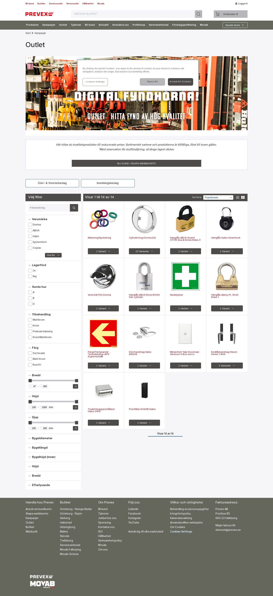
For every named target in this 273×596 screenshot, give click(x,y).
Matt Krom (39, 359)
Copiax (37, 248)
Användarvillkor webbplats (186, 523)
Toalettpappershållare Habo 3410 (101, 410)
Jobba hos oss (107, 518)
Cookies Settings (181, 532)
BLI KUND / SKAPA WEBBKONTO (136, 163)
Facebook (134, 514)
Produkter (32, 25)
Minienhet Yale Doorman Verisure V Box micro (184, 353)
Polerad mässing (42, 332)
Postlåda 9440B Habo (142, 409)
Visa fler (53, 255)
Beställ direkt (235, 25)
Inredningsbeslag (108, 183)
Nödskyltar (176, 295)
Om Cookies (177, 527)
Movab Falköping (70, 550)
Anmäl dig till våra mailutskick (145, 532)
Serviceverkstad (158, 25)
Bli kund (29, 4)
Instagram (134, 518)
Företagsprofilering (184, 25)
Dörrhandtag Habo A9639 (140, 353)
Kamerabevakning (181, 518)
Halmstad (66, 523)
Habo (36, 236)
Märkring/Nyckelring (99, 238)
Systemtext (40, 242)
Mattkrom (39, 320)
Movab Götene (69, 554)
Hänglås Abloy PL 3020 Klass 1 (225, 296)
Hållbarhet (88, 4)
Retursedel (73, 4)
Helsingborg (67, 527)
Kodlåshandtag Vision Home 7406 (224, 353)
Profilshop (138, 25)
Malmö (64, 532)
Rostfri (37, 365)
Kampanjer (48, 25)
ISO (100, 532)
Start (28, 33)
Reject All (152, 82)
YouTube (133, 523)
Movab (100, 4)
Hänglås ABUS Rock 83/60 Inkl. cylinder (144, 296)
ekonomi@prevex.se (228, 530)
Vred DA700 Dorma (99, 295)
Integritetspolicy (180, 514)
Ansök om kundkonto (39, 509)
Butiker (41, 4)
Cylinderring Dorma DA (142, 238)
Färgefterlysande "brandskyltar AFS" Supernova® (99, 354)
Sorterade (39, 353)
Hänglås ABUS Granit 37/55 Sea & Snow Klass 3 (185, 239)
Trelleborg (66, 541)
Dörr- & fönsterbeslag (52, 183)
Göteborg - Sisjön (71, 514)
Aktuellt (104, 25)
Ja (34, 271)
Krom (36, 326)
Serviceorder (56, 4)
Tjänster (76, 25)
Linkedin (133, 509)
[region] (138, 75)
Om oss (103, 550)
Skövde (64, 536)
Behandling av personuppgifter (189, 509)
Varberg (65, 518)
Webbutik (31, 532)
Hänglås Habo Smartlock (225, 238)
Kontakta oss (120, 25)
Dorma (37, 225)
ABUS (36, 231)
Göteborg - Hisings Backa (76, 509)
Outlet (63, 25)
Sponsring (104, 523)
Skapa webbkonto (37, 514)
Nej (35, 276)
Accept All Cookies (180, 82)
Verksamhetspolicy (110, 541)
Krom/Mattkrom (42, 337)
